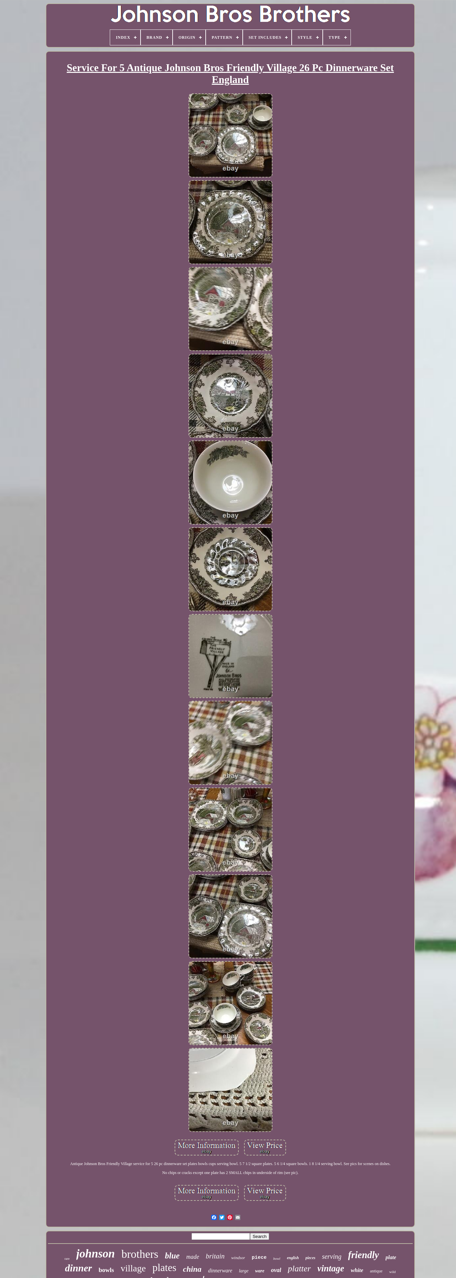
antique (376, 1270)
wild (392, 1272)
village (133, 1268)
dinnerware (220, 1270)
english (293, 1257)
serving (332, 1256)
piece (259, 1257)
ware (259, 1270)
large (243, 1270)
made (192, 1256)
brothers (139, 1254)
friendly (363, 1255)
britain (215, 1256)
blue (172, 1255)
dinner (78, 1267)
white (357, 1270)
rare (67, 1258)
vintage (330, 1268)
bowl (276, 1258)
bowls (106, 1269)
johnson (95, 1253)
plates (164, 1267)
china (192, 1269)
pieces (310, 1257)
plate (391, 1257)
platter (299, 1268)
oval (276, 1270)
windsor (238, 1257)
